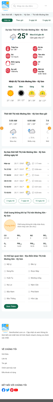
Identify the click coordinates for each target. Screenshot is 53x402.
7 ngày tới (25, 201)
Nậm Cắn (35, 285)
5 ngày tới (47, 20)
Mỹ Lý (9, 264)
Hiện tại (7, 20)
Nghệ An (18, 15)
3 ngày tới (33, 20)
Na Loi (9, 285)
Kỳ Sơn (27, 15)
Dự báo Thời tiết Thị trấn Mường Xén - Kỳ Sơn (26, 30)
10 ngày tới (39, 201)
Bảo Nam (10, 292)
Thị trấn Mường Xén (41, 15)
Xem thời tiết (7, 15)
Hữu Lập (34, 298)
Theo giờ (19, 20)
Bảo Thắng (11, 298)
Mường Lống (36, 278)
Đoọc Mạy (35, 271)
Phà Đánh (35, 292)
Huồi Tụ (10, 278)
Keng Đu (10, 271)
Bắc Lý (33, 264)
